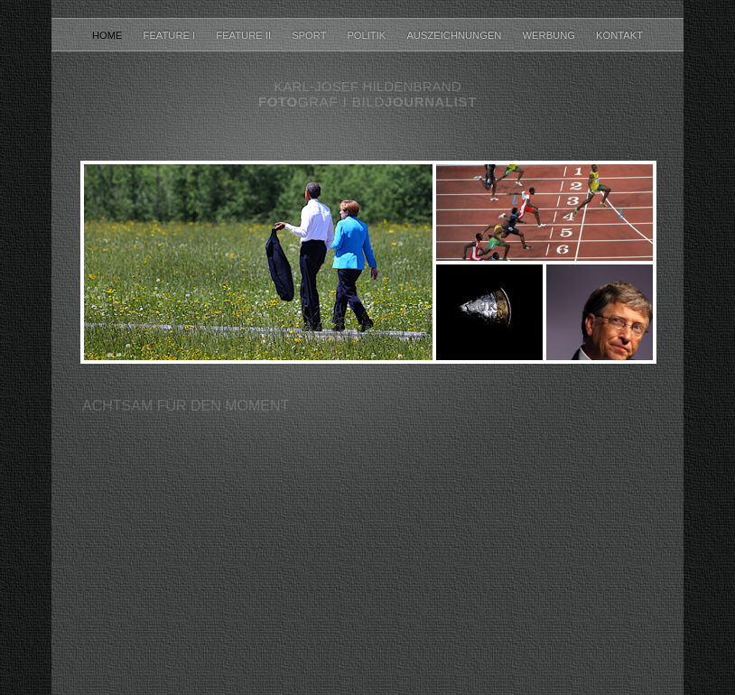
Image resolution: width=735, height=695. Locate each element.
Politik (367, 35)
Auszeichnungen (455, 35)
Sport (310, 35)
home (109, 35)
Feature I (171, 35)
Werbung (551, 35)
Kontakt (619, 35)
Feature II (245, 35)
